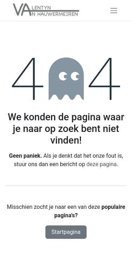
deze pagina (102, 164)
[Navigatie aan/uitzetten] (113, 10)
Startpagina (66, 232)
